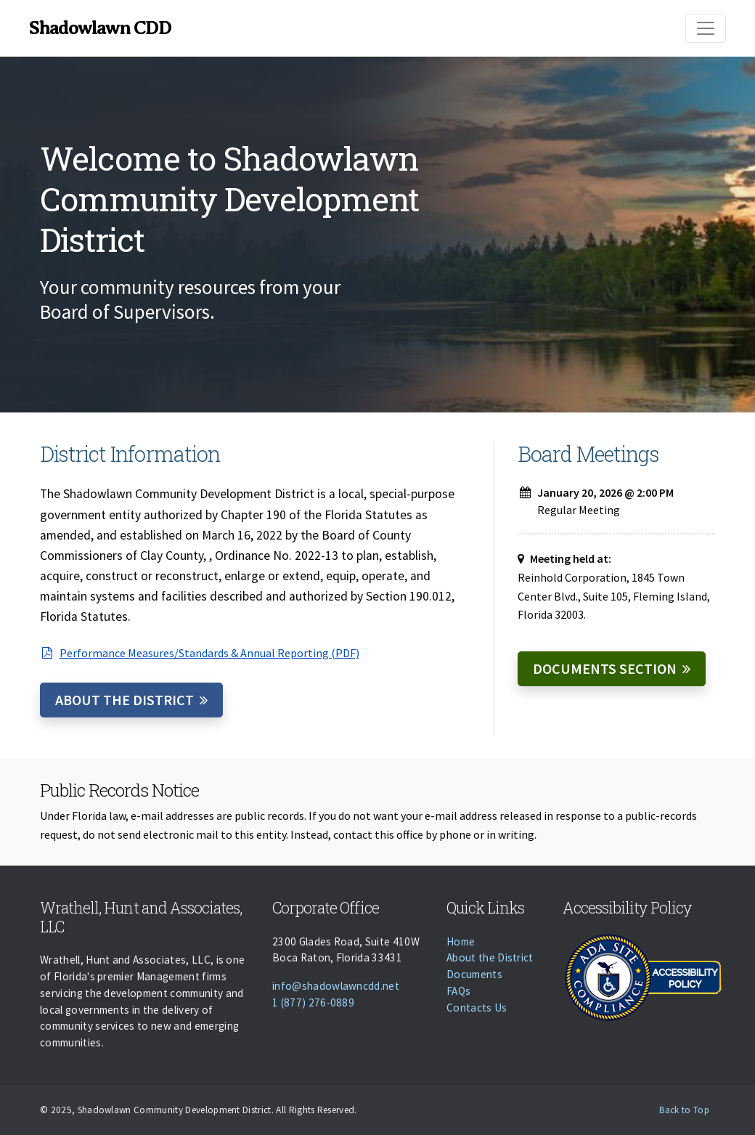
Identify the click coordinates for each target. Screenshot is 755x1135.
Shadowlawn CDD (100, 27)
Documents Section (605, 668)
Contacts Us (476, 1007)
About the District (124, 700)
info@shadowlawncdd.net (335, 986)
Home (460, 941)
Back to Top (684, 1110)
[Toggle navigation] (705, 28)
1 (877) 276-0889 (313, 1002)
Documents (474, 974)
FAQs (458, 991)
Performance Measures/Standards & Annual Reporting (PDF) (199, 653)
